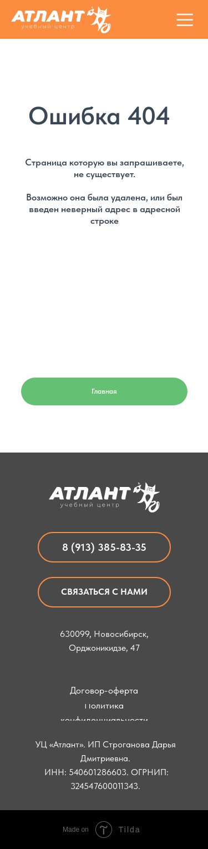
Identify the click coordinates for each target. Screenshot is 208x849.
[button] (104, 592)
